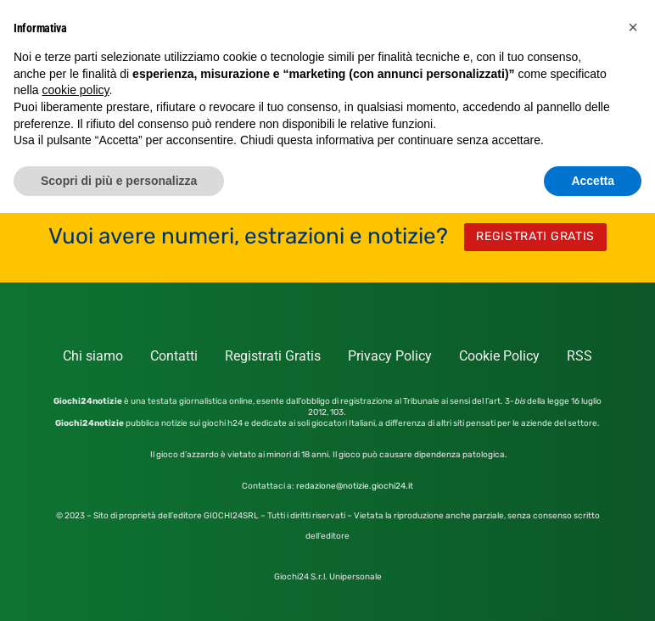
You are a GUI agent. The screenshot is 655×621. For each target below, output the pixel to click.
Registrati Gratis (273, 356)
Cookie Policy (499, 356)
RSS (579, 356)
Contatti (174, 356)
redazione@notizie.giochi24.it (354, 486)
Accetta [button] (592, 180)
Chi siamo (93, 356)
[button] (633, 27)
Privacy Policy (390, 356)
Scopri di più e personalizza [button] (119, 180)
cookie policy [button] (75, 90)
